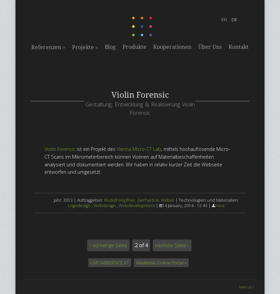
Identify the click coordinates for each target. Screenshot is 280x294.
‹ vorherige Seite (108, 245)
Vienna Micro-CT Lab (139, 149)
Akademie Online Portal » (161, 263)
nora (219, 205)
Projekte (85, 47)
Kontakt (239, 47)
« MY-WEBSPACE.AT (109, 263)
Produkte (134, 47)
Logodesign (79, 205)
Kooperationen (172, 47)
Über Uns (210, 47)
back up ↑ (246, 287)
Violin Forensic (59, 149)
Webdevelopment (137, 205)
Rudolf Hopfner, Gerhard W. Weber (139, 200)
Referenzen (48, 47)
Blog (110, 47)
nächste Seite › (172, 245)
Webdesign (105, 205)
